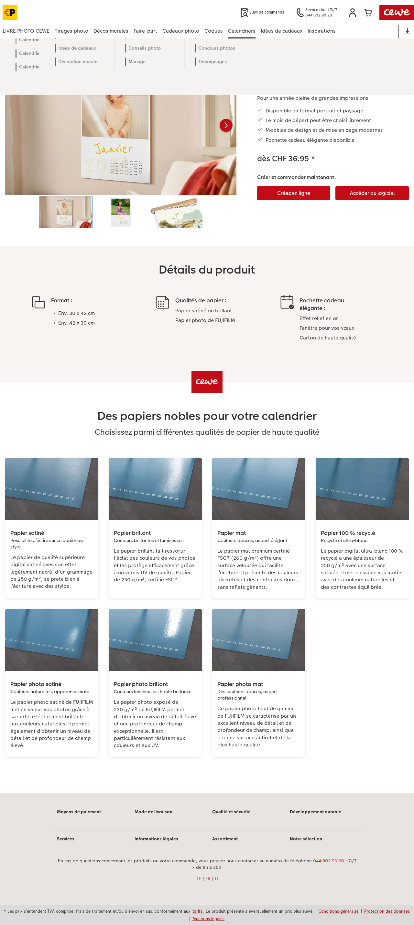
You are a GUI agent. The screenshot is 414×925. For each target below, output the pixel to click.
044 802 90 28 (328, 860)
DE (198, 878)
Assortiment (225, 839)
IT (217, 878)
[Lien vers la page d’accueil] (66, 12)
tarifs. (198, 911)
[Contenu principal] (207, 424)
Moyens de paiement (79, 811)
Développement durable (315, 811)
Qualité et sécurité (231, 811)
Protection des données (387, 911)
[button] (352, 12)
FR (208, 878)
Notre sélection (306, 839)
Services (65, 839)
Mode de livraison (153, 811)
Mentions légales (208, 918)
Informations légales (156, 839)
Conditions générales (339, 911)
